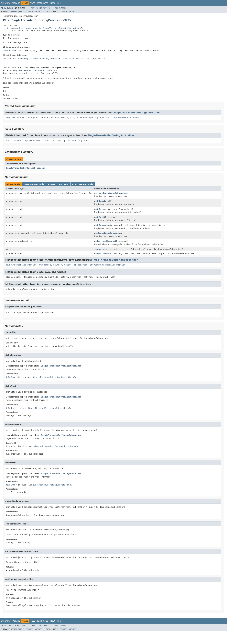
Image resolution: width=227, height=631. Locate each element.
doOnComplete (101, 201)
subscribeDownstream (105, 253)
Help (59, 3)
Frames (34, 8)
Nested (13, 12)
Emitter (23, 50)
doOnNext (99, 217)
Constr (29, 12)
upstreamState (53, 140)
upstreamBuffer (14, 140)
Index (52, 3)
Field (21, 12)
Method (38, 12)
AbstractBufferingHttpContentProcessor (25, 58)
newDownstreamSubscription (21, 265)
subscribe (99, 249)
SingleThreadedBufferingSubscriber (33, 70)
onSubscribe (80, 265)
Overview (5, 3)
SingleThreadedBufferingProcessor (25, 168)
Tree (32, 3)
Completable (9, 50)
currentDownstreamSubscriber (110, 193)
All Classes (60, 8)
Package (16, 3)
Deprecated (42, 3)
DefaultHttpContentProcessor (67, 58)
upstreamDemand (33, 140)
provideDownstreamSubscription (107, 265)
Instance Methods (34, 184)
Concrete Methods (82, 184)
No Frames (44, 8)
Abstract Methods (58, 184)
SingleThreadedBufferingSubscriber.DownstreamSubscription (104, 117)
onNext (68, 265)
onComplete (45, 265)
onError (57, 265)
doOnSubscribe (102, 225)
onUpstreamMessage (104, 241)
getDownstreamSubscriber (108, 233)
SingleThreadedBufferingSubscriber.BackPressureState (37, 117)
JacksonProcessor (95, 58)
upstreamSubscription (75, 140)
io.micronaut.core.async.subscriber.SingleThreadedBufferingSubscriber (43, 28)
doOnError (99, 209)
